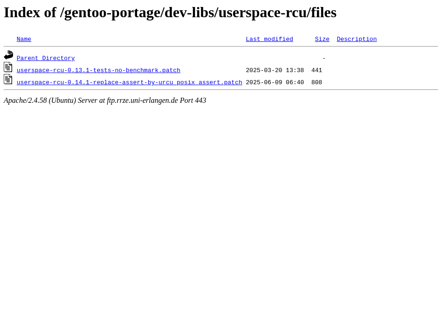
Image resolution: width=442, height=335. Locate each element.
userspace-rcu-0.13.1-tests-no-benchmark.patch (98, 70)
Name (24, 38)
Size (322, 38)
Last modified (269, 38)
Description (357, 38)
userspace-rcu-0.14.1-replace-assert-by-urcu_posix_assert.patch (129, 82)
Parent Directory (46, 58)
